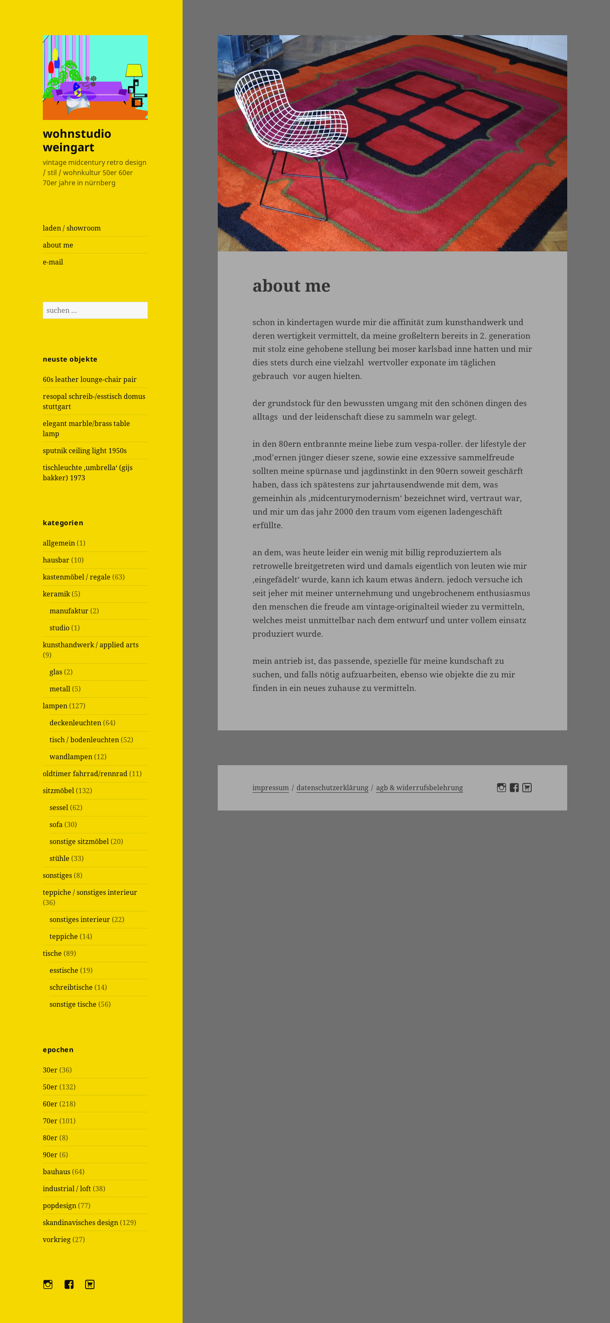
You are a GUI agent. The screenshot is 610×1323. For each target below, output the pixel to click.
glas (56, 672)
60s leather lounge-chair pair (90, 379)
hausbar (56, 560)
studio (59, 627)
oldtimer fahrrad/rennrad (85, 773)
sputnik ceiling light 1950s (85, 450)
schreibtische (71, 987)
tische (52, 953)
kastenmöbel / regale (77, 577)
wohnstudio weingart (77, 140)
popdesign (59, 1205)
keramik (56, 594)
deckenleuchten (75, 722)
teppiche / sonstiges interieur (90, 892)
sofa (56, 824)
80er (50, 1137)
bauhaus (56, 1171)
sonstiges (57, 875)
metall (60, 689)
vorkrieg (57, 1239)
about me (58, 245)
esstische (64, 970)
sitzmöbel (58, 790)
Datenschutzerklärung (333, 787)
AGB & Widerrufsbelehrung (419, 787)
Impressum (270, 787)
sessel (59, 807)
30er (50, 1070)
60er (50, 1104)
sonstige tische (73, 1004)
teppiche (64, 936)
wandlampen (71, 756)
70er (50, 1120)
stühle (59, 858)
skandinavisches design (80, 1222)
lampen (55, 705)
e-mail (53, 262)
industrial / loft (67, 1188)
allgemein (59, 543)
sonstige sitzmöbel (79, 841)
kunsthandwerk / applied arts (91, 644)
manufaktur (69, 611)
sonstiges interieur (80, 919)
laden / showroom (72, 228)
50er (50, 1087)
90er (50, 1154)
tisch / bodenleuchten (84, 739)
